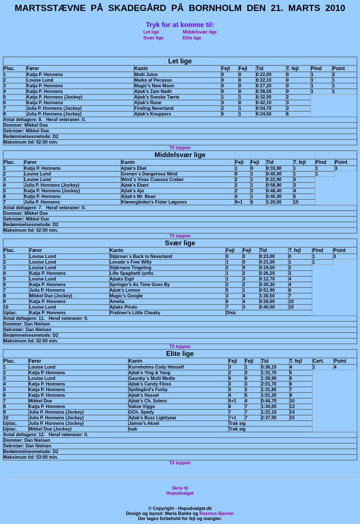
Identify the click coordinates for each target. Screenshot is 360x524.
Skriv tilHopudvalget (180, 491)
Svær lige (153, 37)
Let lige (151, 32)
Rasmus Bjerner (216, 513)
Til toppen (180, 147)
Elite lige (192, 37)
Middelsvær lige (200, 32)
